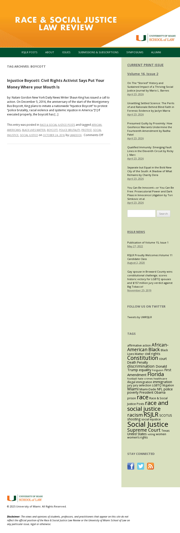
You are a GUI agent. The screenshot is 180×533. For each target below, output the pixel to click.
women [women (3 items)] (161, 434)
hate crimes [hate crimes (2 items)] (145, 378)
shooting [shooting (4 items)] (133, 419)
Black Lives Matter (33, 130)
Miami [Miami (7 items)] (133, 389)
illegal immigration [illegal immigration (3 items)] (139, 382)
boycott (52, 130)
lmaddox (76, 135)
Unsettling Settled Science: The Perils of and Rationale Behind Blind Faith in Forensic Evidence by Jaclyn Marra (150, 106)
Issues (66, 52)
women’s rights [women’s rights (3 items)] (137, 437)
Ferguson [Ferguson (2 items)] (157, 370)
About (49, 52)
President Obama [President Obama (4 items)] (152, 392)
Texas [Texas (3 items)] (165, 431)
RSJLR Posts (29, 52)
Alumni (156, 52)
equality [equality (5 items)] (145, 369)
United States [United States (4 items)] (137, 434)
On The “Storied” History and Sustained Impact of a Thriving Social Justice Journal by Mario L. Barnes (150, 86)
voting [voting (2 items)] (151, 434)
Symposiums (134, 52)
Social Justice (29, 135)
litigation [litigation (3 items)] (168, 385)
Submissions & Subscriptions (98, 52)
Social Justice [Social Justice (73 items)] (147, 424)
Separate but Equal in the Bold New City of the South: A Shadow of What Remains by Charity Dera (149, 171)
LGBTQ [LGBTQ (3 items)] (156, 385)
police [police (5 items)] (168, 389)
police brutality (69, 130)
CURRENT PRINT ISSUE (145, 65)
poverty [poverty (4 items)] (133, 392)
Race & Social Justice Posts (57, 124)
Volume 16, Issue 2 (142, 74)
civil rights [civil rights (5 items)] (152, 353)
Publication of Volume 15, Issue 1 (148, 242)
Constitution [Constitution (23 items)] (142, 358)
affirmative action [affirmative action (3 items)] (139, 345)
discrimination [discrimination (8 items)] (141, 366)
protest (86, 130)
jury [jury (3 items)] (129, 385)
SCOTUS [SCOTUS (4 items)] (165, 415)
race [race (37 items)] (142, 397)
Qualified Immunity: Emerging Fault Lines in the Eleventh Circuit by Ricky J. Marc (150, 150)
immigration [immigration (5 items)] (162, 381)
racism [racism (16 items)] (135, 414)
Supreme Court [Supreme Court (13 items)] (144, 430)
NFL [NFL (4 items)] (160, 389)
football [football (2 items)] (132, 378)
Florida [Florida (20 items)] (155, 374)
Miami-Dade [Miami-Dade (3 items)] (147, 389)
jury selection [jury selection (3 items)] (142, 385)
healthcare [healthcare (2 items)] (160, 378)
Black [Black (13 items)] (154, 349)
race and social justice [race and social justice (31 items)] (147, 405)
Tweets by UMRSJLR (139, 317)
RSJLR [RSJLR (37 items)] (151, 414)
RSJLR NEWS (136, 232)
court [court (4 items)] (163, 358)
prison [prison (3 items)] (131, 398)
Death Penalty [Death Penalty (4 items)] (137, 362)
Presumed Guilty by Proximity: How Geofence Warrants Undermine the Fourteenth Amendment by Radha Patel (149, 129)
